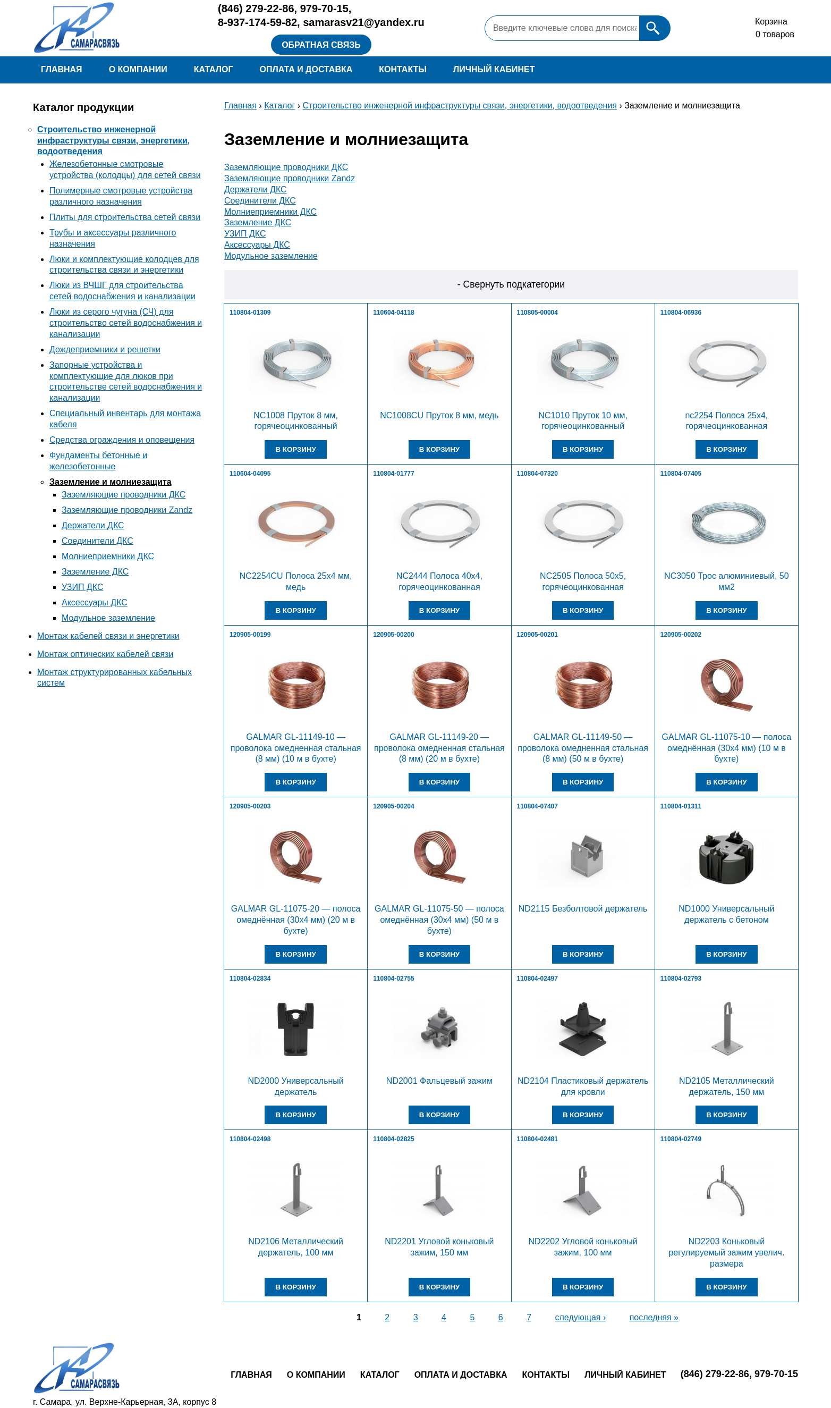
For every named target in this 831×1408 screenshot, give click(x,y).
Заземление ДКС (95, 571)
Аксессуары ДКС (95, 602)
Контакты (403, 69)
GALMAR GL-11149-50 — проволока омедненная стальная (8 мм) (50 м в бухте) (583, 748)
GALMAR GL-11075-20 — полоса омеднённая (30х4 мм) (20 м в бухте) (296, 919)
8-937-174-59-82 (257, 22)
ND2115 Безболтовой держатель (583, 908)
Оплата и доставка (305, 69)
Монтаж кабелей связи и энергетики (108, 635)
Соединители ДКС (97, 540)
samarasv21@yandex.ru (364, 22)
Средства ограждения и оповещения (121, 439)
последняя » (654, 1317)
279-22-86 (256, 8)
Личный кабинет (494, 69)
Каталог (213, 69)
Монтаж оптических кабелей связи (105, 654)
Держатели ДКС (93, 525)
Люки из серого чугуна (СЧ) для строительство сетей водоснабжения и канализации (125, 323)
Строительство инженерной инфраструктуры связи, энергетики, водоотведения (113, 140)
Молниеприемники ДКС (108, 556)
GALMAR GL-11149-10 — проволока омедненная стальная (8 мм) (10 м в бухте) (296, 748)
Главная (61, 69)
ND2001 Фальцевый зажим (439, 1080)
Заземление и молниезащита (110, 481)
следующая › (580, 1317)
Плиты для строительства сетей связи (124, 217)
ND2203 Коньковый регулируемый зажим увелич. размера (726, 1252)
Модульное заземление (108, 617)
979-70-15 (324, 8)
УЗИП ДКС (82, 587)
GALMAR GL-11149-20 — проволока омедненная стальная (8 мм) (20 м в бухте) (439, 748)
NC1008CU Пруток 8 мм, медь (439, 415)
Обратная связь (321, 44)
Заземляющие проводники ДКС (123, 494)
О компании (138, 69)
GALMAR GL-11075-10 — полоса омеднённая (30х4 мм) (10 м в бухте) (727, 748)
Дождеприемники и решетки (104, 349)
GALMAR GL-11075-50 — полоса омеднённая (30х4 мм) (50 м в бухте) (439, 919)
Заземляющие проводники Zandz (127, 510)
